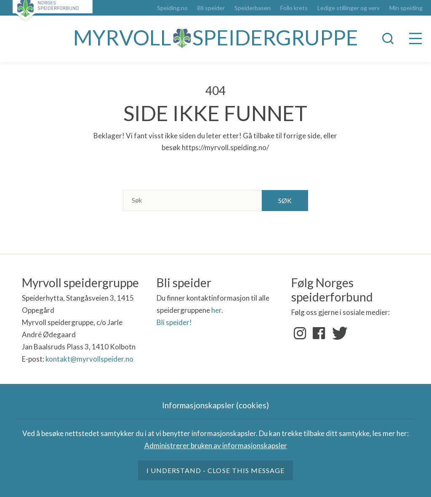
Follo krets (294, 8)
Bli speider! (174, 322)
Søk (285, 200)
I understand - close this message (215, 470)
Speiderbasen (252, 8)
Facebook (319, 333)
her (216, 310)
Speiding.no (172, 8)
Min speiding (406, 8)
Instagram (300, 333)
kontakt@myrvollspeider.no (89, 358)
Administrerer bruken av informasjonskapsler (215, 445)
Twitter (338, 333)
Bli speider (211, 8)
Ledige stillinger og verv (348, 8)
